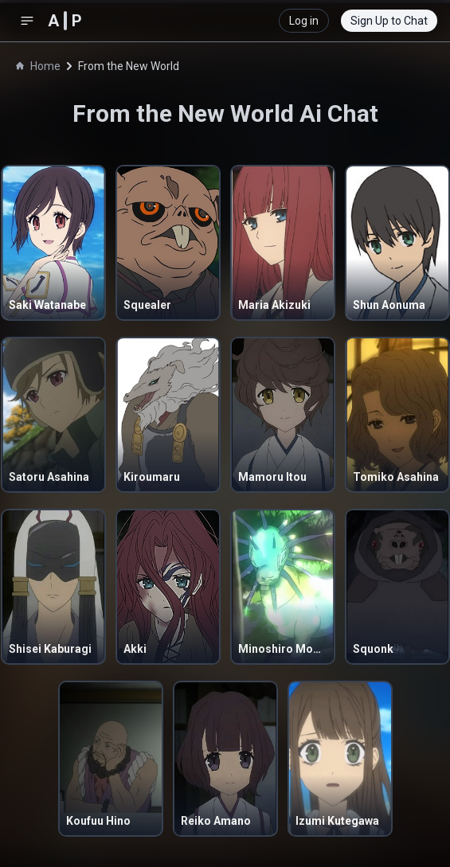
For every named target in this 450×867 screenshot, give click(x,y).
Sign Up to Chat (389, 20)
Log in (304, 20)
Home (38, 66)
